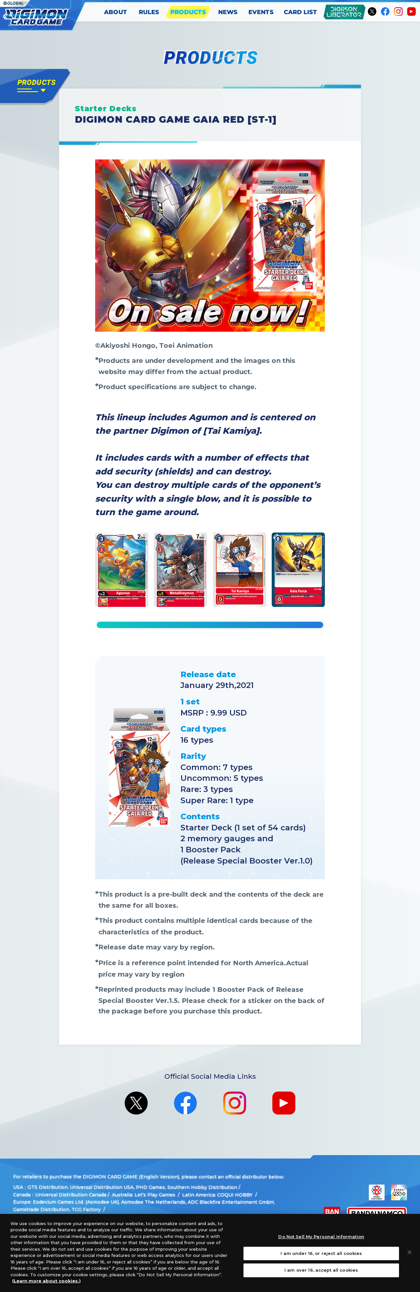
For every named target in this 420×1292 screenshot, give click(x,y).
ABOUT (115, 12)
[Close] (409, 1252)
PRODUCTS (188, 12)
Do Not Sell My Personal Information (321, 1236)
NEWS (228, 12)
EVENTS (261, 12)
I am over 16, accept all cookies (321, 1270)
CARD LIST (300, 12)
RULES (149, 12)
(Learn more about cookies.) (46, 1280)
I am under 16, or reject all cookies (321, 1253)
